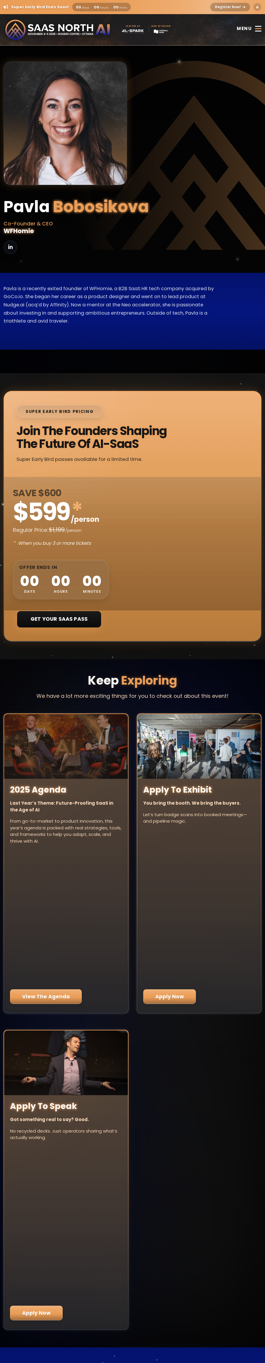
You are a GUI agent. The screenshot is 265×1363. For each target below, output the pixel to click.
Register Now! (230, 6)
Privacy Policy (132, 1324)
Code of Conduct (132, 1340)
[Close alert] (257, 7)
